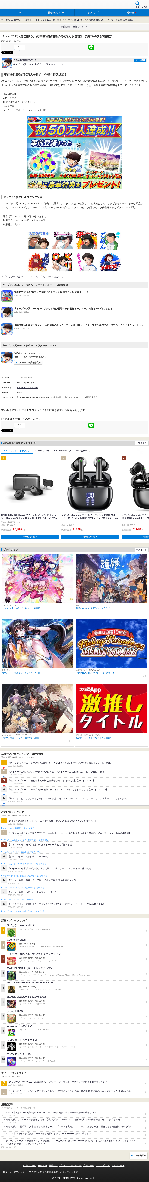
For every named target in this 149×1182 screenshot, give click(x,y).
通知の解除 (88, 1165)
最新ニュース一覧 (51, 20)
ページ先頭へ (140, 1155)
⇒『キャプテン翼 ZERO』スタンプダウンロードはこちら (32, 276)
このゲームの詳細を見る (29, 362)
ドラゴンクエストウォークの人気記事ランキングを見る (25, 840)
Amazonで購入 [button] (30, 537)
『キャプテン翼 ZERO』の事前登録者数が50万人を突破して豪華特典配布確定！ (99, 20)
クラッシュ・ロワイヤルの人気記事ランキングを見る (24, 864)
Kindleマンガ (42, 450)
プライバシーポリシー (70, 1165)
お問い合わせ (29, 1165)
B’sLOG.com (118, 1165)
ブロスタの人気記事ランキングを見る (18, 899)
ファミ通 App (11, 5)
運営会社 (53, 1165)
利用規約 (42, 1165)
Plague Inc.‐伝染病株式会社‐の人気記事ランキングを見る (25, 876)
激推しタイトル (80, 26)
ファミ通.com (103, 1165)
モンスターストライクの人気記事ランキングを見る (23, 888)
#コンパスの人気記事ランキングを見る (18, 828)
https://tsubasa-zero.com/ (27, 388)
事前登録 (65, 26)
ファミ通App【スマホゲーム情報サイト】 (20, 20)
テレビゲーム (83, 450)
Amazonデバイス (62, 450)
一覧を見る (141, 443)
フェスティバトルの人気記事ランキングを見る (22, 852)
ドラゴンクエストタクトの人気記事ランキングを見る (24, 911)
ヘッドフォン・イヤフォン (17, 450)
